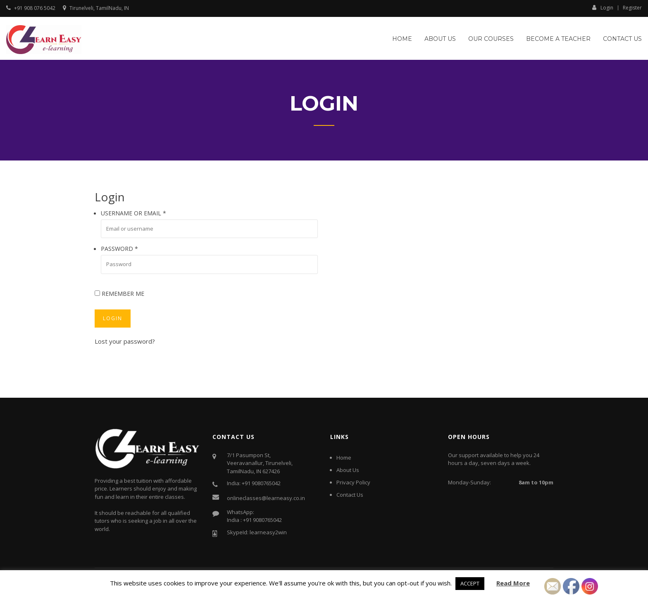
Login (602, 7)
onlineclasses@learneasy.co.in (266, 498)
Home (402, 38)
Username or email (133, 213)
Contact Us (622, 38)
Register (632, 7)
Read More (513, 583)
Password (119, 248)
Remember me (119, 293)
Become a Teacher (558, 38)
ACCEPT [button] (469, 583)
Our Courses (491, 38)
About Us (440, 38)
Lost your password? (125, 341)
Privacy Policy (353, 482)
